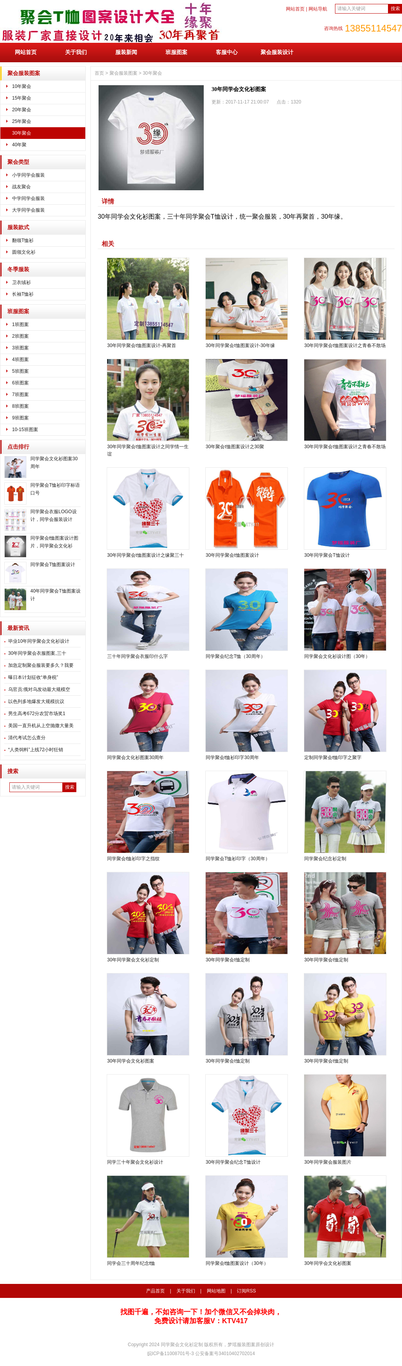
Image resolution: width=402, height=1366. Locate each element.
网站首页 (295, 9)
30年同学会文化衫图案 (130, 1061)
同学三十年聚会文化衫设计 (135, 1162)
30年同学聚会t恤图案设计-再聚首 (141, 345)
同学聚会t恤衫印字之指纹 (133, 858)
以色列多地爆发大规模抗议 (36, 701)
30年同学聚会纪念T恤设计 (233, 1162)
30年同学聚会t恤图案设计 (232, 555)
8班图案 (20, 406)
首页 (99, 73)
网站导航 (318, 9)
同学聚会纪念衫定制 (325, 858)
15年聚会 (21, 98)
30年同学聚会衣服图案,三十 (37, 653)
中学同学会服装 (28, 198)
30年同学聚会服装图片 (327, 1162)
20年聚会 (21, 109)
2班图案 (20, 336)
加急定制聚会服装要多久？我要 (41, 665)
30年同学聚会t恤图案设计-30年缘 (240, 345)
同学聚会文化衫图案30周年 (135, 757)
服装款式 (18, 227)
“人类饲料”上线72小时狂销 (35, 749)
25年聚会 (21, 121)
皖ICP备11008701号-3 (171, 1353)
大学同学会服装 (28, 210)
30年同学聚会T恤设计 (327, 555)
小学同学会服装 (28, 175)
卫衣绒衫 (21, 282)
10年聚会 (21, 86)
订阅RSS (246, 1291)
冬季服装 (18, 269)
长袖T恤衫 (23, 294)
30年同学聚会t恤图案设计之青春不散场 (345, 345)
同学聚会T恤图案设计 (52, 564)
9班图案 (20, 418)
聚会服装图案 (23, 73)
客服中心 (227, 52)
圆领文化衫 (23, 252)
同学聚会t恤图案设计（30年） (237, 1263)
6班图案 (20, 383)
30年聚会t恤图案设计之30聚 (235, 446)
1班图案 (20, 324)
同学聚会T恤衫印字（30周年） (238, 858)
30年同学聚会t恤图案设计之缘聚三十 (145, 555)
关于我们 (76, 52)
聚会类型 (18, 162)
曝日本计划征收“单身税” (33, 677)
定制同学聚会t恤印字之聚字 (332, 757)
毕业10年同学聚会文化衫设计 (38, 641)
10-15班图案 (25, 429)
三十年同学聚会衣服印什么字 (137, 656)
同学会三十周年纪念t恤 (131, 1263)
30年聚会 (21, 133)
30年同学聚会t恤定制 (228, 960)
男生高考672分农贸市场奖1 (36, 713)
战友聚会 (21, 186)
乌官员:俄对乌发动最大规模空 (39, 689)
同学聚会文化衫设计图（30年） (337, 656)
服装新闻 (126, 52)
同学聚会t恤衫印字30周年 (232, 757)
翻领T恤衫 (23, 240)
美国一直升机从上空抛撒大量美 (41, 725)
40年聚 (19, 144)
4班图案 (20, 359)
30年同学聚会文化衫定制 (133, 960)
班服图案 (176, 52)
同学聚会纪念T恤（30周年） (235, 656)
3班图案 (20, 348)
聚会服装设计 (277, 52)
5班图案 (20, 371)
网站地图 (216, 1291)
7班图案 (20, 394)
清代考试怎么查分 (27, 737)
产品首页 (155, 1291)
